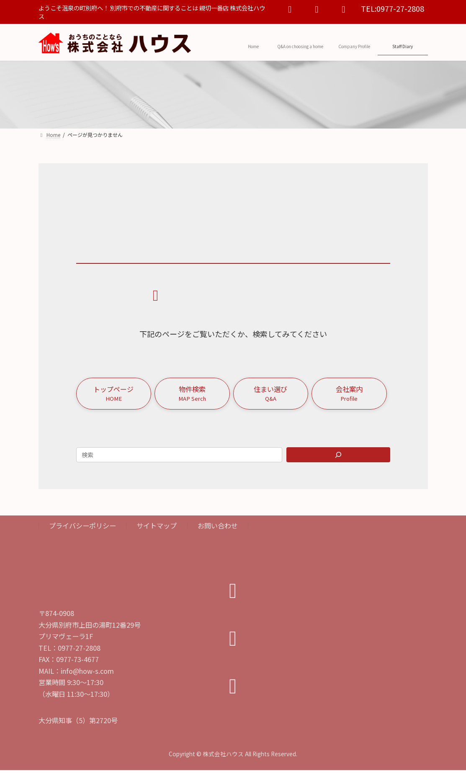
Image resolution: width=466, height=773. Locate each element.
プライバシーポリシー (82, 529)
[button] (114, 395)
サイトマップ (156, 529)
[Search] (338, 457)
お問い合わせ (218, 529)
